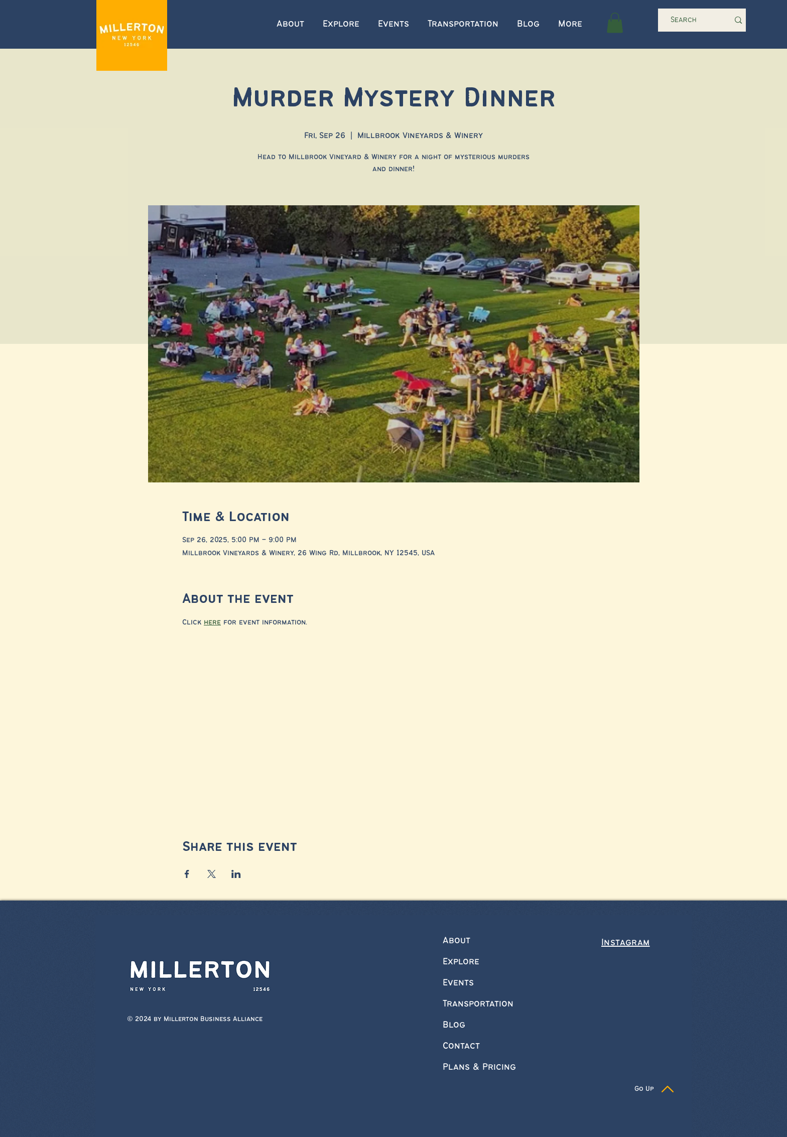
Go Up (644, 1088)
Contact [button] (461, 1046)
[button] (614, 23)
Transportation (478, 1003)
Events (458, 982)
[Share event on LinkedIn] (236, 874)
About (456, 940)
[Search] (686, 20)
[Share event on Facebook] (187, 874)
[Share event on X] (211, 874)
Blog (454, 1025)
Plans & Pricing (479, 1067)
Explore (461, 961)
